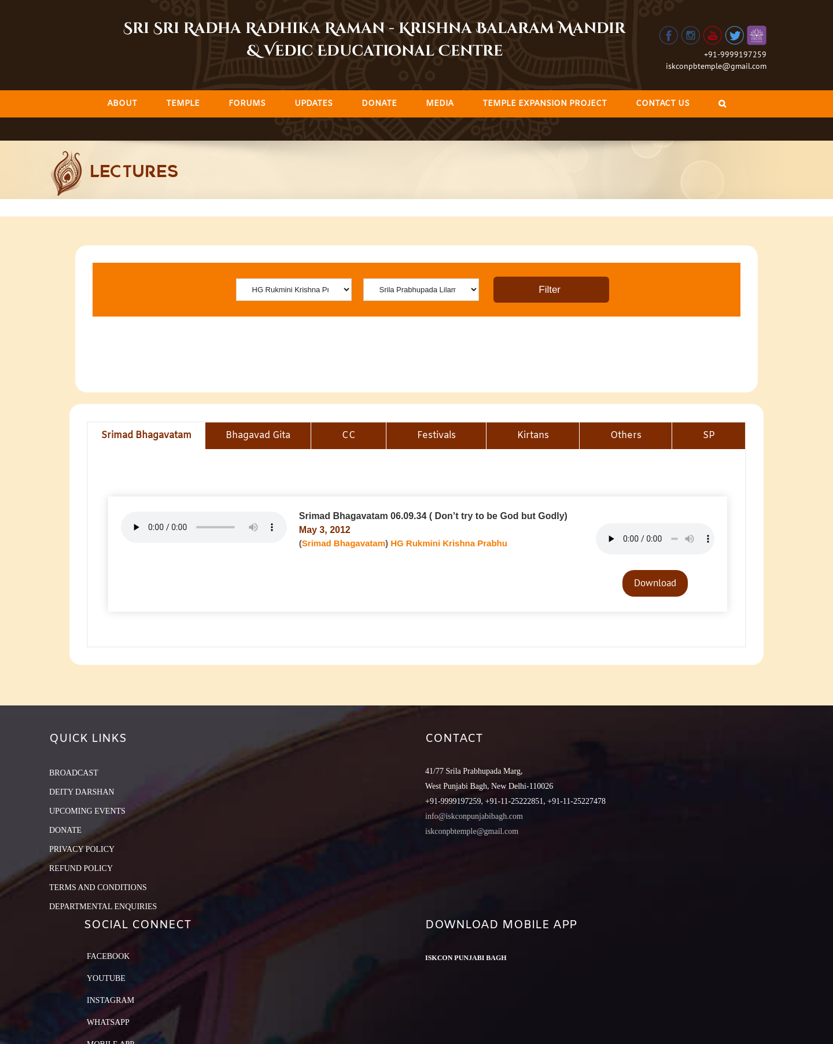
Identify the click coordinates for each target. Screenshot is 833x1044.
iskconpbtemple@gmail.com (716, 66)
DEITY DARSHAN (82, 792)
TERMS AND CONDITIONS (98, 887)
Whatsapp (108, 1022)
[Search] (722, 103)
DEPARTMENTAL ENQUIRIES (103, 906)
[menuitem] (122, 103)
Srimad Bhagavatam (343, 543)
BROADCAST (73, 773)
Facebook (108, 956)
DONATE (65, 830)
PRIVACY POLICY (82, 849)
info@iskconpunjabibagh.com (474, 816)
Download (655, 582)
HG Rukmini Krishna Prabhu (448, 543)
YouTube (106, 978)
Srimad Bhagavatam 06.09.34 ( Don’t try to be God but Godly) (433, 516)
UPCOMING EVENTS (87, 811)
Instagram (110, 1000)
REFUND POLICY (81, 868)
